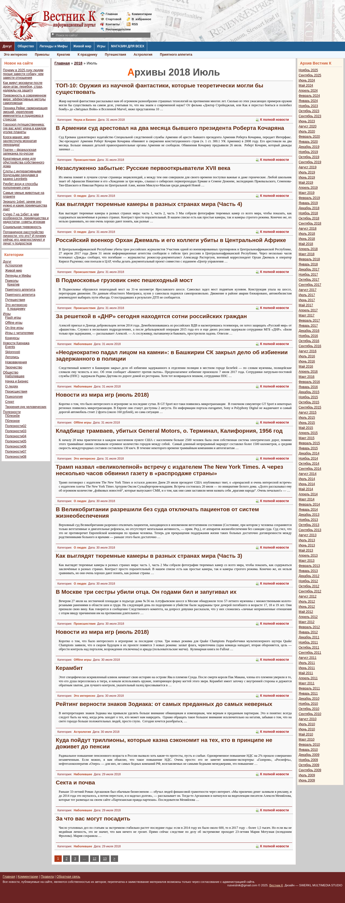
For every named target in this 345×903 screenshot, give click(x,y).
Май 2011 (306, 673)
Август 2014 (307, 474)
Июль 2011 (307, 663)
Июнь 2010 (307, 729)
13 (104, 859)
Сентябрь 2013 (310, 530)
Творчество (13, 367)
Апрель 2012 (308, 617)
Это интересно (15, 54)
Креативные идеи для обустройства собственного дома (23, 162)
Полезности (11, 412)
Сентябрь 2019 (310, 162)
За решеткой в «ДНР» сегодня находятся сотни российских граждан (151, 316)
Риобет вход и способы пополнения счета (20, 186)
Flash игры (13, 317)
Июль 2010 (307, 724)
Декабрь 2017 (309, 269)
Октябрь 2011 (309, 647)
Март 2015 (307, 438)
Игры (101, 46)
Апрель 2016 (308, 372)
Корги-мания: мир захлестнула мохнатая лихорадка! (20, 141)
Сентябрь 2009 (310, 770)
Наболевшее (15, 376)
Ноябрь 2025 (308, 70)
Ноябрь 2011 (308, 642)
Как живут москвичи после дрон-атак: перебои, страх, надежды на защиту (23, 86)
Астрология (143, 54)
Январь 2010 (308, 750)
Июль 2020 (307, 131)
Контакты (113, 24)
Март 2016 (307, 377)
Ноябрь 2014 (308, 458)
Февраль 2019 (309, 198)
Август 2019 (307, 167)
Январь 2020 (308, 142)
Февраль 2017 (309, 320)
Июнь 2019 (307, 177)
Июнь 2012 (307, 607)
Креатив (63, 54)
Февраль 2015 (309, 443)
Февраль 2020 (309, 136)
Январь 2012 (308, 632)
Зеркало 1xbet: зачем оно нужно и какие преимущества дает (25, 205)
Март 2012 (307, 622)
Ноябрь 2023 (308, 106)
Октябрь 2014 (309, 463)
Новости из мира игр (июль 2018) (102, 395)
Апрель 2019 (308, 188)
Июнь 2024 (307, 80)
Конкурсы (12, 338)
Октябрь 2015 (309, 402)
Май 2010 (306, 734)
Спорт (9, 402)
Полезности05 (15, 441)
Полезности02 (15, 426)
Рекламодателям (116, 29)
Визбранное (141, 19)
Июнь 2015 (307, 423)
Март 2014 (307, 499)
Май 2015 (306, 428)
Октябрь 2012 (309, 586)
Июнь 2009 (307, 780)
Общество (26, 46)
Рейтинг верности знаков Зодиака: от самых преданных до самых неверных (164, 704)
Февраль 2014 (309, 504)
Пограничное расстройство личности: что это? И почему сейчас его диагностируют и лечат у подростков (24, 237)
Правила (47, 877)
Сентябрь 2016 (310, 346)
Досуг (7, 46)
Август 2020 (307, 126)
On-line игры (14, 328)
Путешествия (115, 54)
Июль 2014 (307, 479)
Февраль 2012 (309, 627)
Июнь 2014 (307, 484)
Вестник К (276, 885)
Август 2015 (307, 412)
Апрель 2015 (308, 433)
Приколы (42, 54)
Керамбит (69, 668)
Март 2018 (307, 254)
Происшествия (16, 391)
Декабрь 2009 (309, 755)
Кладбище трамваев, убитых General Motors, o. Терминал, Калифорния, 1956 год (169, 431)
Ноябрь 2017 (308, 274)
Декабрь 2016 (309, 331)
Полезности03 (15, 431)
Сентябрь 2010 (310, 714)
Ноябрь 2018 (308, 213)
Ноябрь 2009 (308, 760)
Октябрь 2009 (309, 765)
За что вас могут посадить (93, 818)
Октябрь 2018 (309, 218)
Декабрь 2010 (309, 699)
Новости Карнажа (16, 343)
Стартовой (113, 19)
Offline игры (13, 323)
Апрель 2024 (308, 91)
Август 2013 (307, 535)
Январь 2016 (308, 387)
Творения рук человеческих (25, 407)
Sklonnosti (12, 352)
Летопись (12, 357)
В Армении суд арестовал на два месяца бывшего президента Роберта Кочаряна (170, 128)
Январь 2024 (308, 101)
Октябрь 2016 (309, 341)
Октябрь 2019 (309, 157)
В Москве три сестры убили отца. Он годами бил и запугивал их (146, 592)
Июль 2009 (307, 775)
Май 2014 (306, 489)
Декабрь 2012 (309, 576)
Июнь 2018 (307, 239)
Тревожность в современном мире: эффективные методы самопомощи (24, 99)
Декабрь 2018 (309, 208)
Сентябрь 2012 (310, 591)
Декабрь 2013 (309, 515)
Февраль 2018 (309, 259)
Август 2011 (307, 658)
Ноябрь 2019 (308, 152)
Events (10, 347)
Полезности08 (15, 456)
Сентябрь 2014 (310, 469)
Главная (112, 14)
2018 (78, 63)
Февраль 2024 (309, 96)
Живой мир (82, 46)
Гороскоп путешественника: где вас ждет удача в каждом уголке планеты (24, 128)
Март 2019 (307, 193)
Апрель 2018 (308, 249)
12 (94, 859)
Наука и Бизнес (16, 381)
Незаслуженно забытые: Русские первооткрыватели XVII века (143, 168)
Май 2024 (306, 85)
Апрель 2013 (308, 555)
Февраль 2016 (309, 382)
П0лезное (12, 421)
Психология (14, 397)
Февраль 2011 (309, 688)
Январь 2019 (308, 203)
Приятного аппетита (176, 54)
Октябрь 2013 (309, 525)
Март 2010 (307, 739)
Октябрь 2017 (309, 280)
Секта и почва (75, 782)
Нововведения (16, 362)
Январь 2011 (308, 693)
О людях (11, 386)
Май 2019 (306, 182)
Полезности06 (15, 446)
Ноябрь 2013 (308, 520)
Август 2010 (307, 719)
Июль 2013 (307, 540)
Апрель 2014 (308, 494)
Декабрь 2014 (309, 453)
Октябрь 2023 (309, 111)
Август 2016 (307, 351)
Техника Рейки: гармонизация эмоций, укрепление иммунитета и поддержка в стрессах (25, 113)
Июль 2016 (307, 356)
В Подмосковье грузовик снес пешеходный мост (124, 280)
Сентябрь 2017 (310, 285)
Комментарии (142, 14)
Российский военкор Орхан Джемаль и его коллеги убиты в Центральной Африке (171, 240)
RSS (135, 24)
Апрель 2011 (308, 678)
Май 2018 (306, 244)
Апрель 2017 (308, 310)
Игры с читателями (19, 333)
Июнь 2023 (307, 121)
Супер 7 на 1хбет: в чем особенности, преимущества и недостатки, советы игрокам (26, 218)
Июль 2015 (307, 417)
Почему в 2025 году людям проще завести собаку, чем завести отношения (23, 74)
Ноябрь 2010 (308, 704)
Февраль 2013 (309, 566)
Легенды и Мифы (54, 46)
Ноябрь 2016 (308, 336)
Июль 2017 (307, 295)
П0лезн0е (12, 416)
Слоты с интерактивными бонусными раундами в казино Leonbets (22, 175)
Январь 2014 (308, 509)
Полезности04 (15, 436)
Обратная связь (68, 877)
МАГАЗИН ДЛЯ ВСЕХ (127, 46)
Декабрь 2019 (309, 147)
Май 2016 (306, 366)
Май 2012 (306, 612)
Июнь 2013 (307, 545)
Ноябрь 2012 (308, 581)
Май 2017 (306, 305)
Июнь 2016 (307, 361)
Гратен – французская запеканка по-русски (19, 151)
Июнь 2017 (307, 300)
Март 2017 (307, 315)
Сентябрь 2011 (310, 653)
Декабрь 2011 (309, 637)
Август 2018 (307, 228)
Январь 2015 (308, 448)
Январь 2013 (308, 571)
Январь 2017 (308, 326)
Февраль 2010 (309, 744)
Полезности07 (15, 451)
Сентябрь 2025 (310, 75)
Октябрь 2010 (309, 709)
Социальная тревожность (22, 227)
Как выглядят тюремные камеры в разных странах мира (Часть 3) (149, 556)
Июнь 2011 (307, 668)
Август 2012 (307, 596)
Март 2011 (307, 683)
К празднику (87, 54)
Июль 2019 (307, 172)
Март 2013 (307, 561)
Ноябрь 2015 (308, 397)
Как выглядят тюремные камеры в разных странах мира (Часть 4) (149, 204)
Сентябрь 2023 (310, 116)
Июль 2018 (307, 234)
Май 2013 (306, 550)
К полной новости (274, 120)
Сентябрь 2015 (310, 407)
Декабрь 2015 (309, 392)
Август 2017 (307, 290)
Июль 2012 (307, 601)
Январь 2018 (308, 264)
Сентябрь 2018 (310, 223)
